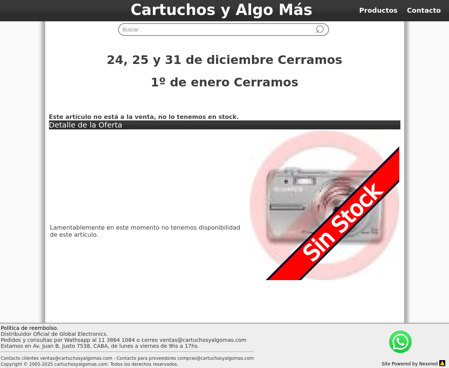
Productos (383, 10)
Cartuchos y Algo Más (221, 9)
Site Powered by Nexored (410, 364)
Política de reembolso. (29, 328)
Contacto (427, 10)
